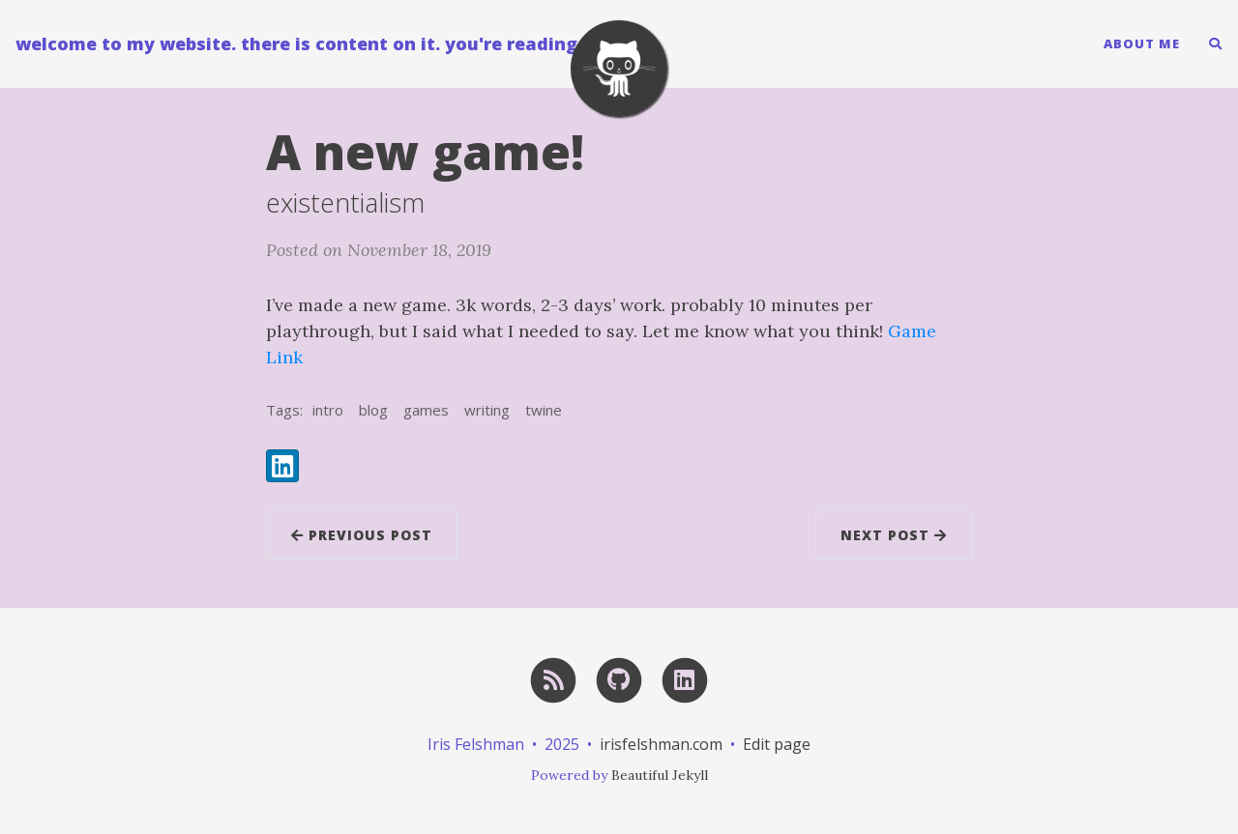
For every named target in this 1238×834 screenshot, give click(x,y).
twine (543, 409)
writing (487, 409)
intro (327, 409)
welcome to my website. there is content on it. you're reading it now (327, 43)
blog (373, 409)
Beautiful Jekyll (659, 775)
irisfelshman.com (661, 744)
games (426, 409)
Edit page (777, 744)
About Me (1142, 43)
